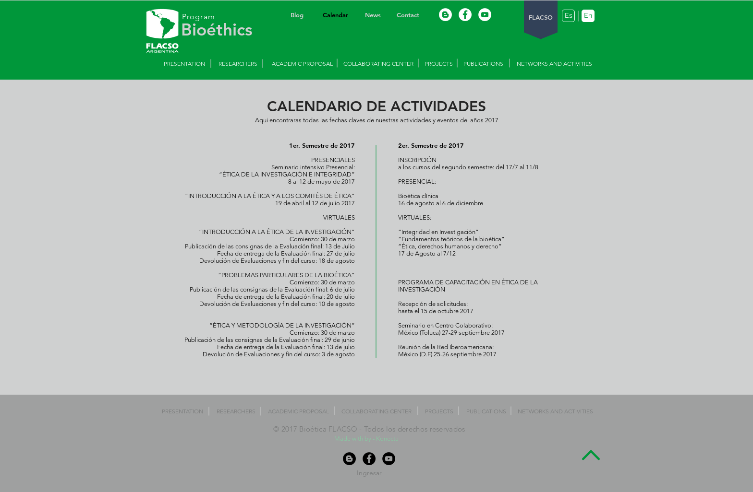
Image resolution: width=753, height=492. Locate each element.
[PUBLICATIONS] (483, 63)
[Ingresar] (369, 472)
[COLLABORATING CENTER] (378, 63)
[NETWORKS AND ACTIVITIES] (554, 63)
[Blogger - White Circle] (445, 14)
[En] (588, 16)
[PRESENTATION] (184, 63)
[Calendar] (335, 15)
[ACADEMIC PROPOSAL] (302, 63)
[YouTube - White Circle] (484, 14)
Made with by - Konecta (367, 438)
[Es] (568, 16)
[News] (372, 15)
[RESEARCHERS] (237, 63)
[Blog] (297, 15)
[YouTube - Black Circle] (388, 458)
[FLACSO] (540, 17)
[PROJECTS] (439, 63)
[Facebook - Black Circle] (369, 458)
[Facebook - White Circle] (465, 14)
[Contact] (407, 15)
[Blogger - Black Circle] (349, 458)
